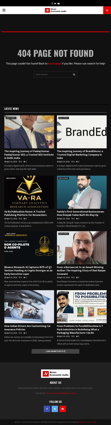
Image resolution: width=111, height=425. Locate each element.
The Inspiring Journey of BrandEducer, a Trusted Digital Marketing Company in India (80, 154)
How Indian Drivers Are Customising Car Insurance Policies (27, 328)
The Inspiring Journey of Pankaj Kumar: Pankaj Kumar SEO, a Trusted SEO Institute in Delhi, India (29, 154)
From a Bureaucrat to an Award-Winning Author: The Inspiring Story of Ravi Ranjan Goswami (81, 270)
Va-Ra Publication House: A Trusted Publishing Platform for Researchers (25, 213)
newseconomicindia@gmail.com (61, 393)
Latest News (11, 108)
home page (54, 63)
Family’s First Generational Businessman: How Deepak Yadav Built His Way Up (80, 213)
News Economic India (87, 422)
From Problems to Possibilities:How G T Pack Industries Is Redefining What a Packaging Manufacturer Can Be (80, 329)
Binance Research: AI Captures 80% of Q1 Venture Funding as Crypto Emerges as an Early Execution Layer (28, 270)
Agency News (11, 118)
